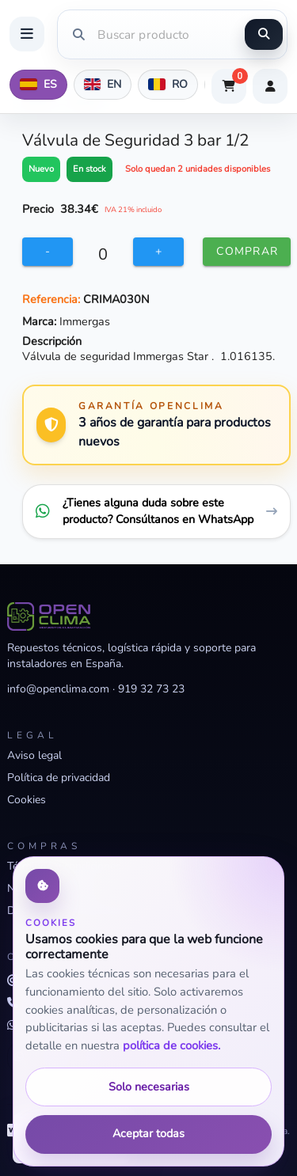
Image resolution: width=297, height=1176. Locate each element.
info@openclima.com (58, 688)
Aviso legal (34, 755)
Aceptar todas (148, 1133)
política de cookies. (171, 1045)
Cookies (26, 799)
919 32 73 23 (151, 688)
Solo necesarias (149, 1086)
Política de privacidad (58, 777)
